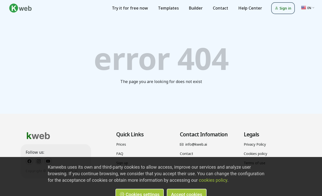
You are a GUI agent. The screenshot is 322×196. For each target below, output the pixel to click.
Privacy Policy (255, 144)
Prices (121, 144)
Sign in (283, 8)
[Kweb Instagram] (39, 161)
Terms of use (254, 163)
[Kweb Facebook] (29, 161)
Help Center (250, 8)
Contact (220, 8)
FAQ (119, 153)
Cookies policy (255, 153)
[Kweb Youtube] (48, 161)
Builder (196, 8)
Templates (168, 8)
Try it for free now (130, 8)
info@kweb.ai (196, 144)
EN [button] (306, 7)
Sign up (122, 163)
